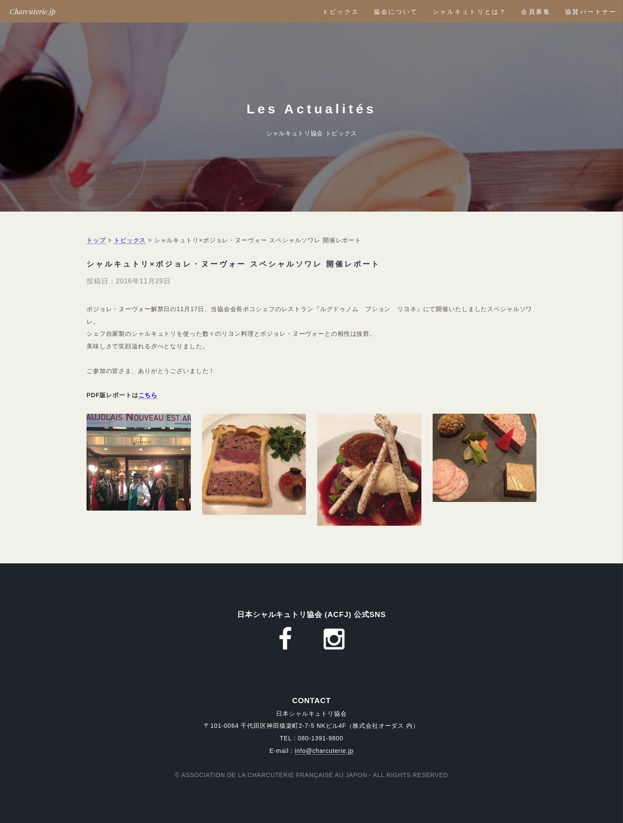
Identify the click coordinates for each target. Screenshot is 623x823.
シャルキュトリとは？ (470, 11)
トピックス (341, 11)
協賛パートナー (591, 11)
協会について (396, 11)
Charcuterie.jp (33, 11)
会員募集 (535, 11)
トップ (96, 240)
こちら (148, 395)
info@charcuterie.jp (324, 750)
